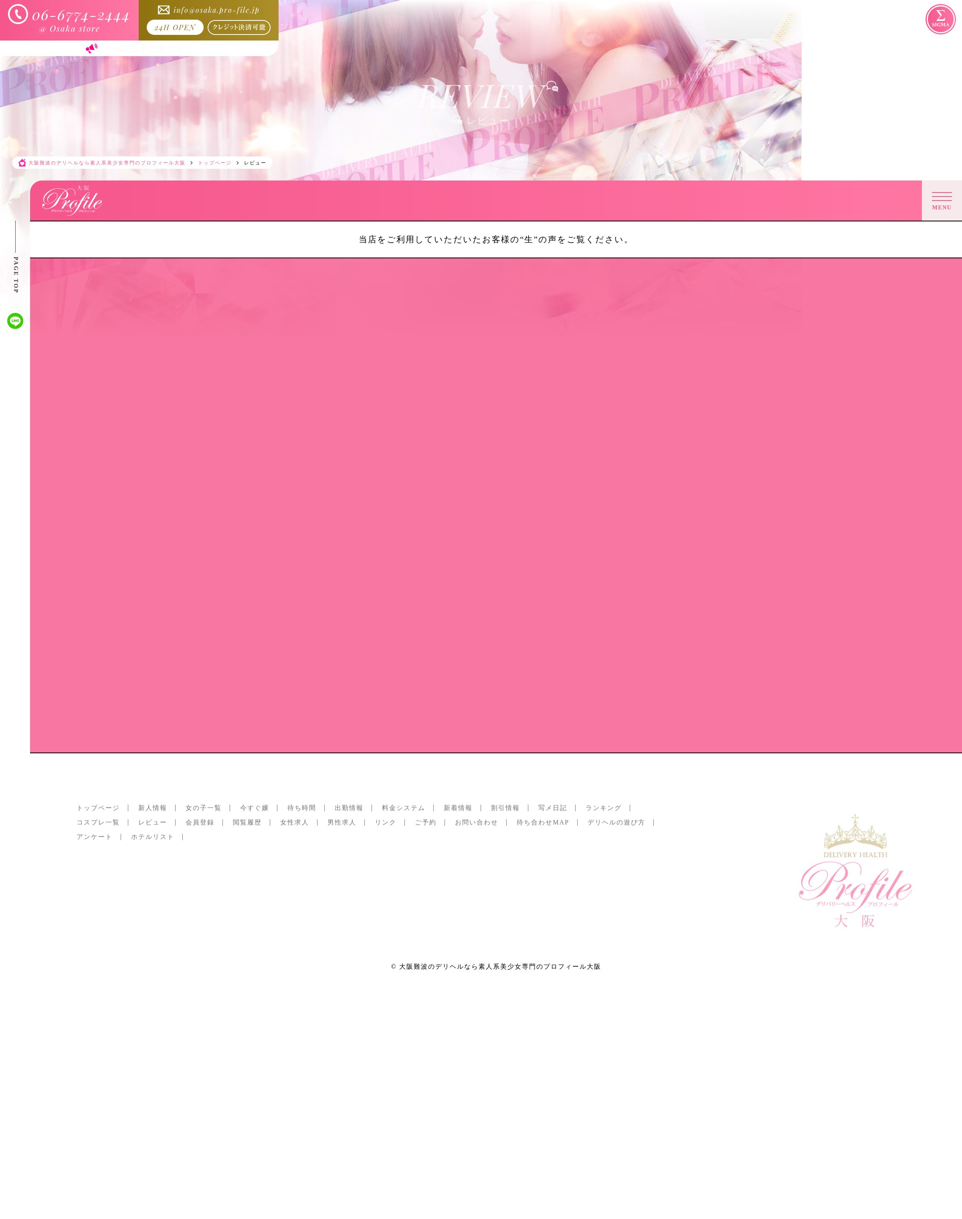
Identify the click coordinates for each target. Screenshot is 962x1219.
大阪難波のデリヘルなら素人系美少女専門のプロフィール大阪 (500, 966)
